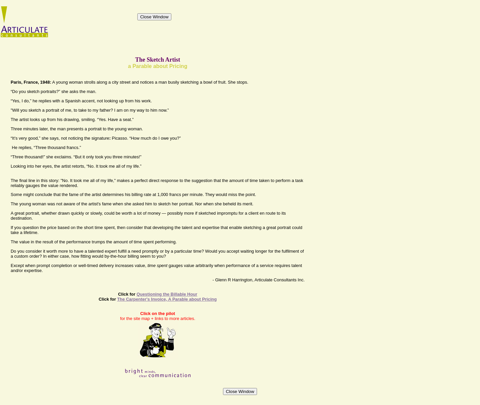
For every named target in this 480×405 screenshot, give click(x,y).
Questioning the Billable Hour (167, 294)
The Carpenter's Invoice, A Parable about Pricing (167, 299)
